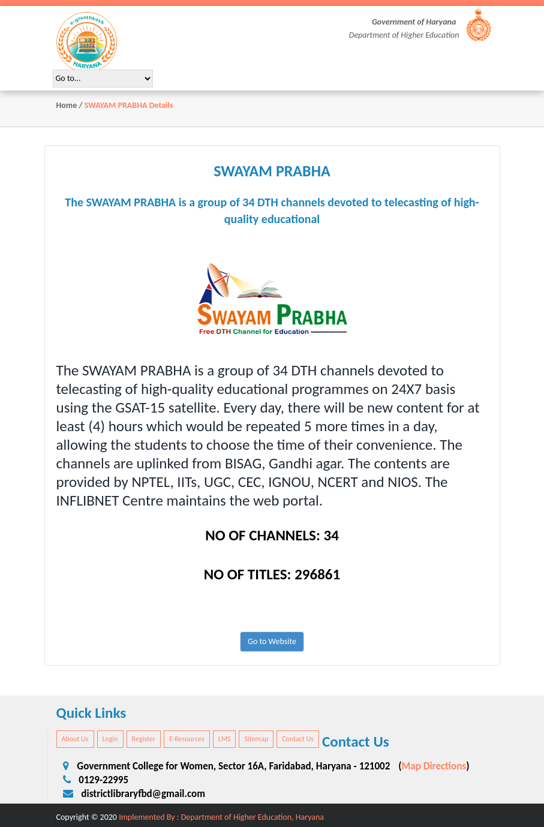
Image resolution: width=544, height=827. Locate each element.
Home (66, 105)
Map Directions (433, 766)
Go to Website (272, 641)
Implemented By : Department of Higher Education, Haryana (221, 817)
